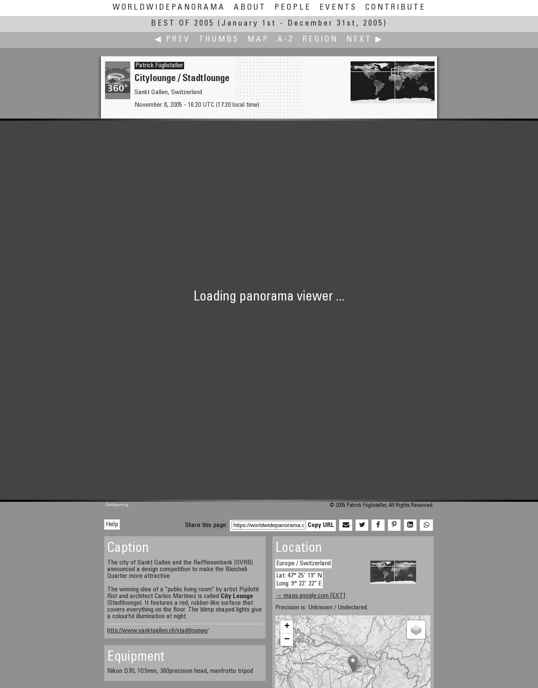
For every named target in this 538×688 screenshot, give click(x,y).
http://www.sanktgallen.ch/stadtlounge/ (157, 630)
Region (320, 40)
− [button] (287, 639)
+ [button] (287, 626)
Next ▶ (364, 40)
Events (338, 8)
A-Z (285, 40)
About (250, 8)
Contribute (395, 8)
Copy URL (321, 525)
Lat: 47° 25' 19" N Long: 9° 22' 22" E (299, 579)
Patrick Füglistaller (159, 65)
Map (258, 40)
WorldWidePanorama (169, 8)
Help (112, 524)
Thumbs (219, 40)
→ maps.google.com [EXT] (310, 596)
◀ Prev (172, 40)
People (292, 8)
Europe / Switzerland (303, 563)
